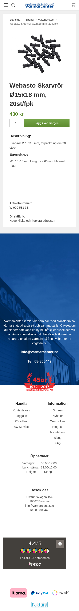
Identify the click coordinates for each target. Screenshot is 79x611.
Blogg (58, 437)
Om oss (58, 410)
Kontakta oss (21, 410)
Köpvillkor (21, 421)
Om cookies (58, 421)
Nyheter (57, 416)
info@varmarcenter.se (39, 505)
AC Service (21, 426)
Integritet (57, 426)
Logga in (21, 416)
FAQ (58, 443)
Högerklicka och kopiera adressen (32, 220)
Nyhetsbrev (57, 432)
